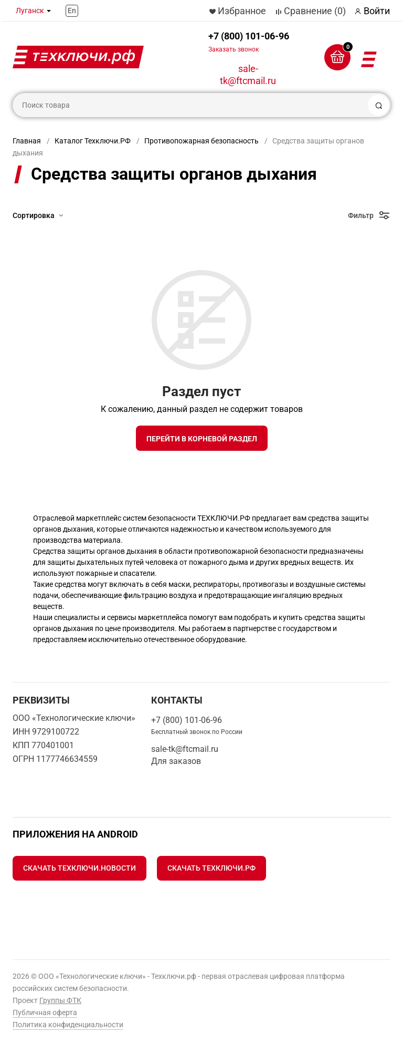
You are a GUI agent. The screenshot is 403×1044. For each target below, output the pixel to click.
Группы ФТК (60, 1000)
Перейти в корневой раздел (201, 439)
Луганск (30, 10)
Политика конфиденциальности (68, 1024)
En (72, 10)
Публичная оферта (45, 1012)
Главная (27, 141)
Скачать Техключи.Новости (79, 868)
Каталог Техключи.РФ (93, 141)
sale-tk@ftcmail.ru (248, 74)
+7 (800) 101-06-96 (248, 41)
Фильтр (361, 215)
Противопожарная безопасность (201, 141)
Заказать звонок (233, 49)
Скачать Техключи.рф (211, 868)
